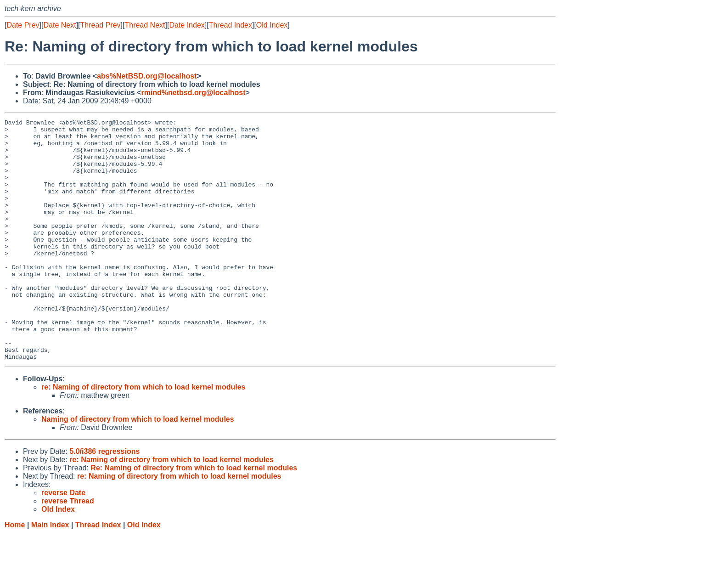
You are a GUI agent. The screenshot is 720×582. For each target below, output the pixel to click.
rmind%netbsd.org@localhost (193, 92)
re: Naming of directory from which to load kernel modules (143, 435)
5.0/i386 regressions (104, 499)
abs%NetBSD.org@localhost (147, 76)
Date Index (186, 25)
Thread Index (230, 25)
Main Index (50, 573)
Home (15, 573)
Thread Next (144, 25)
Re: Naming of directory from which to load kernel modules (193, 516)
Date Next (59, 25)
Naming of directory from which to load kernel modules (137, 467)
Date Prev (22, 25)
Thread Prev (100, 25)
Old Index (271, 25)
